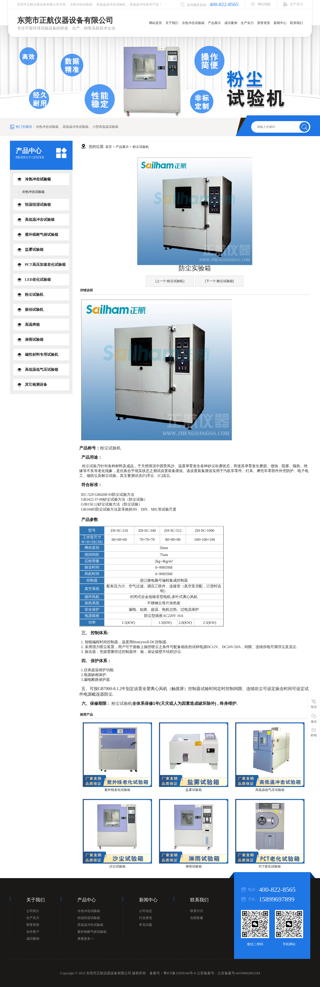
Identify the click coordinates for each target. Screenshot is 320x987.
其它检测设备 (36, 384)
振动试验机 (34, 309)
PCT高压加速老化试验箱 (45, 264)
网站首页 (155, 23)
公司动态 (145, 911)
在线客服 (196, 918)
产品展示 (214, 23)
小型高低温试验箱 (105, 127)
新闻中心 (280, 23)
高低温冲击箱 (139, 4)
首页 (108, 147)
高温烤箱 (32, 324)
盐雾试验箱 (34, 249)
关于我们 (171, 23)
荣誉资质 (263, 23)
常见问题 (145, 925)
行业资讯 (145, 918)
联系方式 (196, 911)
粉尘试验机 (34, 294)
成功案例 (230, 23)
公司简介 (32, 911)
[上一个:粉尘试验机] (169, 281)
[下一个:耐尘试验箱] (219, 281)
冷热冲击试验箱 (81, 4)
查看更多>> (85, 938)
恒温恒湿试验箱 (38, 204)
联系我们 (296, 23)
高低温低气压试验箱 (41, 369)
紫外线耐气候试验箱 (41, 234)
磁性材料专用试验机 (41, 354)
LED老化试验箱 (38, 279)
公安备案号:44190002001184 (239, 973)
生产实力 (247, 23)
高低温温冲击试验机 (110, 4)
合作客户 (32, 931)
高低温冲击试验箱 (75, 127)
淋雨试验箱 (34, 339)
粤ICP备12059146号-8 (179, 973)
